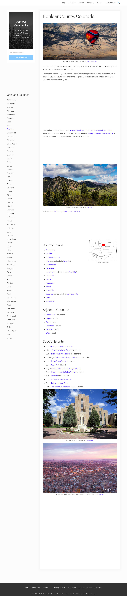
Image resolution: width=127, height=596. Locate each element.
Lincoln (10, 252)
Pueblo (10, 305)
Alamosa (10, 115)
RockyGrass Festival (59, 364)
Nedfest (55, 378)
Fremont (10, 195)
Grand (49, 325)
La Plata (10, 237)
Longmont (50, 275)
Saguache (11, 321)
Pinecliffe (50, 293)
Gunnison (11, 210)
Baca (9, 127)
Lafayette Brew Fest (60, 385)
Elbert (9, 191)
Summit (10, 336)
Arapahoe (11, 119)
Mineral (10, 264)
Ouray (9, 286)
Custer (9, 165)
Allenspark (50, 253)
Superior (49, 297)
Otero (9, 283)
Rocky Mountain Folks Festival (64, 374)
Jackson (10, 222)
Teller (9, 340)
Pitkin (9, 298)
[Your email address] (21, 57)
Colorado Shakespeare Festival (68, 360)
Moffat (10, 267)
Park (9, 290)
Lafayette (50, 272)
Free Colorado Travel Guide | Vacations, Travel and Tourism (62, 594)
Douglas (10, 180)
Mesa (9, 260)
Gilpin (48, 321)
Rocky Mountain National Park (100, 137)
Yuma (9, 351)
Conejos (10, 153)
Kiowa (9, 229)
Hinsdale (10, 214)
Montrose (11, 275)
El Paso (10, 187)
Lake (9, 241)
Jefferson (50, 328)
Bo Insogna (100, 495)
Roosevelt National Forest (101, 134)
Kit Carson (11, 233)
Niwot (48, 290)
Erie (48, 264)
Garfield (10, 199)
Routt (9, 317)
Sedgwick (11, 332)
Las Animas (12, 248)
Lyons (48, 282)
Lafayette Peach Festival (62, 382)
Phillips (10, 294)
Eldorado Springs (53, 261)
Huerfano (11, 218)
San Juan (11, 324)
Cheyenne (11, 146)
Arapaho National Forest (80, 134)
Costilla (10, 157)
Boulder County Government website (65, 215)
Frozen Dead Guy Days (61, 353)
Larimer (49, 332)
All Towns (11, 108)
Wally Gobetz (90, 442)
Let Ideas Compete (91, 65)
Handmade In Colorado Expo (63, 389)
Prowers (10, 302)
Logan (9, 256)
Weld (48, 336)
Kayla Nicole (90, 211)
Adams (10, 111)
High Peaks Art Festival (61, 356)
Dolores (10, 176)
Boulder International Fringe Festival (66, 371)
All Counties (12, 104)
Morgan (10, 279)
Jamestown (51, 268)
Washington (12, 343)
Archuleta (11, 123)
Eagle (9, 184)
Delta (9, 168)
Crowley (10, 161)
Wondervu (50, 304)
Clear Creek (12, 149)
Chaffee (10, 142)
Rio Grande (11, 313)
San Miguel (11, 328)
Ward (48, 301)
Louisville (50, 279)
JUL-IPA (54, 367)
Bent (9, 130)
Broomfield (51, 318)
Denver (10, 172)
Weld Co (67, 264)
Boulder (49, 257)
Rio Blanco (11, 309)
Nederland (50, 286)
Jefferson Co (73, 297)
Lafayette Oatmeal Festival (63, 349)
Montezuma (12, 271)
